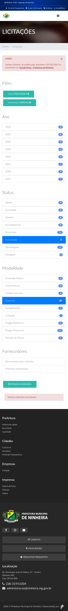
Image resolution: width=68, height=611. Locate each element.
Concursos (6, 448)
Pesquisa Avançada (19, 384)
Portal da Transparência (15, 8)
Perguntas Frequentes (34, 557)
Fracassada (18, 94)
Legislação (6, 432)
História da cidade (9, 425)
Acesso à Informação (34, 8)
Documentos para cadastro (19, 361)
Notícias (5, 490)
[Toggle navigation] (58, 16)
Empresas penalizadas (16, 369)
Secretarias (7, 428)
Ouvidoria (48, 8)
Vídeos (5, 493)
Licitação (6, 471)
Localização (34, 548)
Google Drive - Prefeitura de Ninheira (36, 68)
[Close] (62, 59)
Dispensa (19, 102)
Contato (34, 540)
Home (5, 46)
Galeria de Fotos (9, 486)
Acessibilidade (59, 8)
